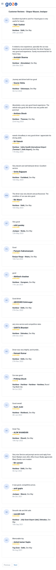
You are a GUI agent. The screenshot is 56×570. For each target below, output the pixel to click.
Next (15, 565)
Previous (7, 565)
